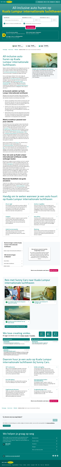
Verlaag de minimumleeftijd (11, 133)
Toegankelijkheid (15, 464)
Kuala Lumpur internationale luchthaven (13, 250)
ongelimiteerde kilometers (22, 85)
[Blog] (57, 455)
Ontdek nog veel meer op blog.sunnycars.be (16, 326)
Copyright (33, 464)
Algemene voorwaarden (6, 464)
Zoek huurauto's (30, 27)
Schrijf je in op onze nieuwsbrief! (12, 456)
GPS (26, 132)
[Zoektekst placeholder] (28, 420)
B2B (36, 464)
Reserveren (53, 270)
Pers (39, 464)
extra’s (17, 142)
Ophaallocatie (6, 17)
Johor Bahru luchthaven (13, 263)
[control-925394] (28, 20)
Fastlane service (7, 129)
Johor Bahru (13, 260)
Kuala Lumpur (13, 266)
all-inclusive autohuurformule (10, 72)
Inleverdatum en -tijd (45, 17)
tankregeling (10, 163)
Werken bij (47, 464)
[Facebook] (53, 455)
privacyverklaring (51, 423)
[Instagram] (55, 455)
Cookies (24, 464)
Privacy (20, 464)
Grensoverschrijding (9, 145)
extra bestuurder (20, 132)
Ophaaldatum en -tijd (27, 17)
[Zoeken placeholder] (55, 420)
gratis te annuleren (21, 185)
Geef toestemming (7, 425)
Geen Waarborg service (15, 130)
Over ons (42, 464)
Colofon (28, 464)
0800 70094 (7, 443)
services (7, 128)
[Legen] (20, 20)
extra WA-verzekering (15, 78)
